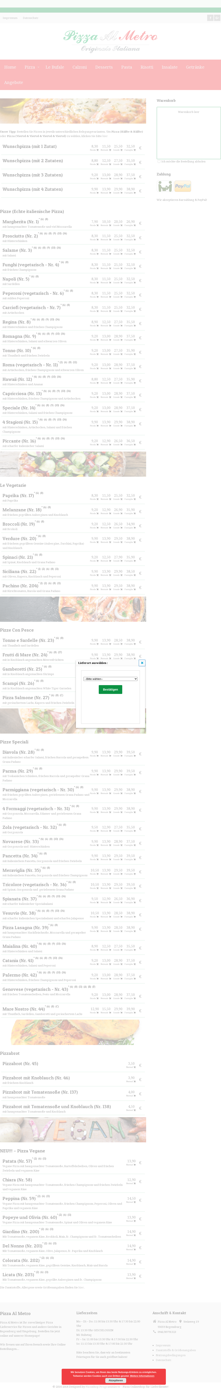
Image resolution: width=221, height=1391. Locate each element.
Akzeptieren (116, 1380)
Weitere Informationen (142, 1376)
